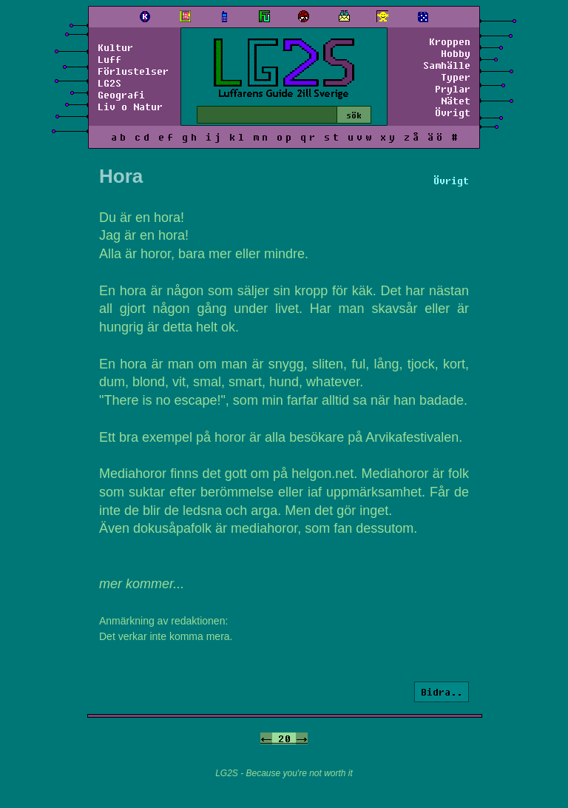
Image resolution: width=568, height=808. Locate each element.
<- (266, 738)
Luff (109, 59)
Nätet (455, 101)
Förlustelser (133, 71)
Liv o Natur (130, 106)
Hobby (455, 53)
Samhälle (446, 65)
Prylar (452, 89)
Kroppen (449, 41)
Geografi (121, 95)
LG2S (109, 83)
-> (302, 738)
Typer (455, 77)
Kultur (115, 47)
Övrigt (452, 112)
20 (284, 738)
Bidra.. (441, 692)
